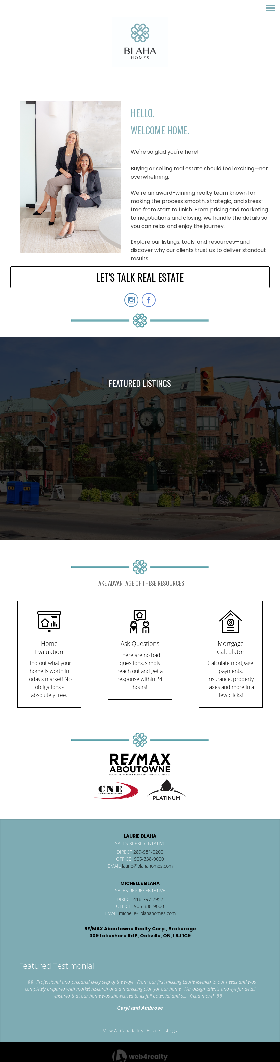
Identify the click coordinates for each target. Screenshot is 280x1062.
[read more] (202, 996)
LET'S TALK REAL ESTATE (140, 277)
